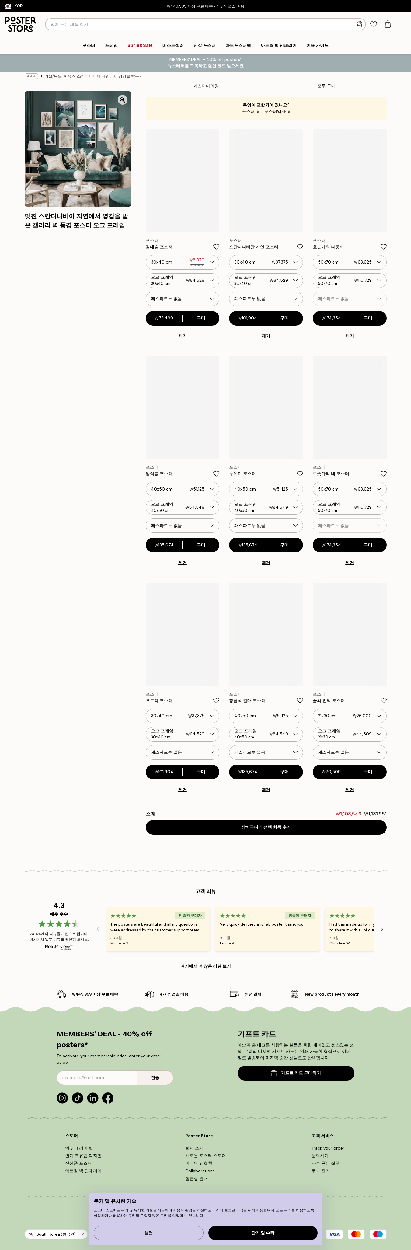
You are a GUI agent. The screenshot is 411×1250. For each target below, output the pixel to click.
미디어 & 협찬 (198, 1163)
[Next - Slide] (382, 929)
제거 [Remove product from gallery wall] (182, 336)
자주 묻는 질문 (326, 1163)
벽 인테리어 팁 (79, 1148)
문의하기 (320, 1155)
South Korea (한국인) (56, 1234)
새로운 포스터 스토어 (205, 1155)
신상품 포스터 (78, 1163)
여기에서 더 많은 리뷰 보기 (205, 966)
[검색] (360, 24)
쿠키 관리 (321, 1171)
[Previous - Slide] (98, 929)
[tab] (373, 24)
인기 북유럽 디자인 (83, 1155)
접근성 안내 (196, 1178)
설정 (148, 1233)
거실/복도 (53, 76)
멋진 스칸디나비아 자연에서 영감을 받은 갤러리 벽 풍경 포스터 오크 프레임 (104, 76)
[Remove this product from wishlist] (216, 247)
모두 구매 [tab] (326, 86)
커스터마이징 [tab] (206, 86)
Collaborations (200, 1171)
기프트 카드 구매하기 (296, 1073)
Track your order (328, 1148)
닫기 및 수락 (262, 1233)
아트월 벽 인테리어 (83, 1171)
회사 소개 (194, 1148)
